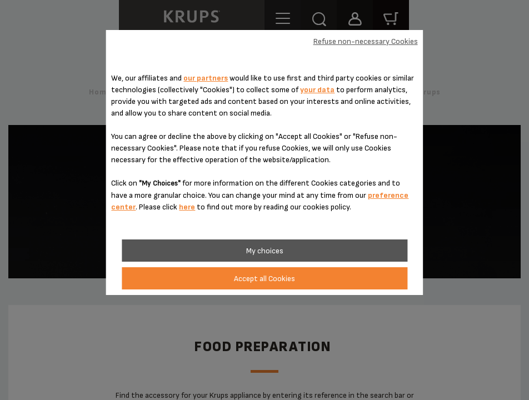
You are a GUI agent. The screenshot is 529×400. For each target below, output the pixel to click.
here (187, 207)
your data (317, 89)
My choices (264, 251)
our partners (205, 78)
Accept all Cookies (264, 278)
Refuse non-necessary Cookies (365, 41)
